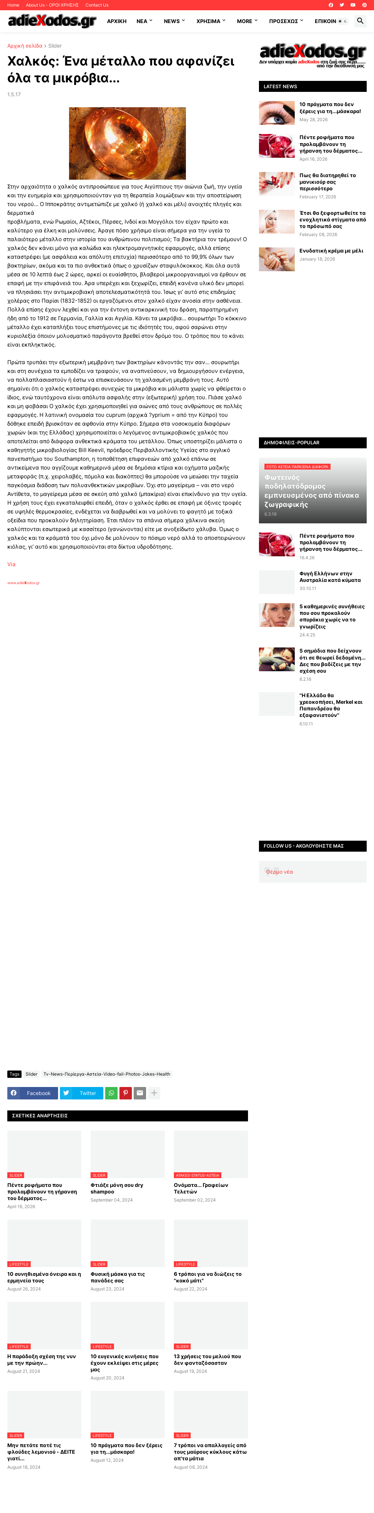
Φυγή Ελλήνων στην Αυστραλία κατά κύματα (330, 576)
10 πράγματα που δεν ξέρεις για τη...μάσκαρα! (127, 1448)
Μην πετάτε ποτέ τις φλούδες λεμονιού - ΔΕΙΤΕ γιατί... (41, 1451)
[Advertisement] (124, 670)
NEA (142, 21)
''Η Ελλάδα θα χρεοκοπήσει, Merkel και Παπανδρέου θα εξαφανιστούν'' (331, 705)
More (244, 21)
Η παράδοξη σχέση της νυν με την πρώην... (41, 1359)
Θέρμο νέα (279, 871)
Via (11, 564)
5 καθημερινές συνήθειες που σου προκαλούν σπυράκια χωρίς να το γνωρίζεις (332, 616)
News (172, 21)
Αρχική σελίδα (24, 46)
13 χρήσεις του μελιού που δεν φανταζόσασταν (207, 1359)
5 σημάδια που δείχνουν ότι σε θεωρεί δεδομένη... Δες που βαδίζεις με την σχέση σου (332, 660)
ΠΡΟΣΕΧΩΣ (283, 21)
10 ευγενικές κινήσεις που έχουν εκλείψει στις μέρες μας (125, 1362)
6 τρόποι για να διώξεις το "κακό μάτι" (208, 1277)
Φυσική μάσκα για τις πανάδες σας (118, 1277)
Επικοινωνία (332, 21)
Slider (55, 46)
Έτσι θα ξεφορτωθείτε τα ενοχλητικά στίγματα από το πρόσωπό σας (332, 219)
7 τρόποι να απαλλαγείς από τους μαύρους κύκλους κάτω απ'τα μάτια (210, 1451)
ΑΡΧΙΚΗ (116, 21)
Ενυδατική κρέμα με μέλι (331, 250)
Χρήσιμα (208, 21)
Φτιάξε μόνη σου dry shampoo (117, 1188)
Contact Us (96, 5)
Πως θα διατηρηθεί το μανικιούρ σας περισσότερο (327, 181)
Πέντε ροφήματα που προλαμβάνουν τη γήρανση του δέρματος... (42, 1191)
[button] (342, 21)
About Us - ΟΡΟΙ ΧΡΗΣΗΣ (52, 5)
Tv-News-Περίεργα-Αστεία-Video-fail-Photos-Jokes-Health (106, 1074)
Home (13, 5)
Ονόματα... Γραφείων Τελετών (201, 1188)
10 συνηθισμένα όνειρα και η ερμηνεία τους (44, 1277)
